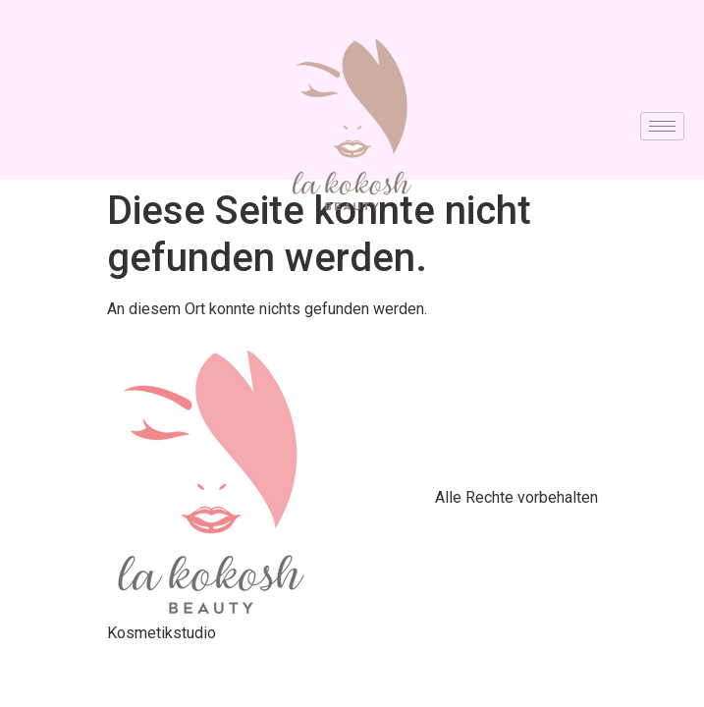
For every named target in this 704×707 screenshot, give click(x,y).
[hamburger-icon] (662, 126)
